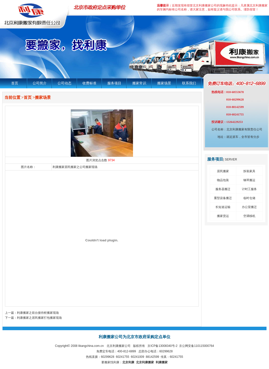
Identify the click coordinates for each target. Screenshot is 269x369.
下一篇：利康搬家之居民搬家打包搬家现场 (33, 317)
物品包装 (223, 180)
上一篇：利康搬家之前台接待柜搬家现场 (32, 313)
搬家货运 (223, 216)
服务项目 (114, 83)
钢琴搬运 (249, 180)
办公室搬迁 (249, 207)
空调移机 (249, 216)
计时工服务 (249, 189)
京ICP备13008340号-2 (162, 346)
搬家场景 (164, 83)
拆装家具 (249, 171)
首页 (14, 83)
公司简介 (40, 83)
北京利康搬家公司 (119, 346)
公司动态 (64, 83)
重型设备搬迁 (223, 198)
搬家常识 (139, 83)
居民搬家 (223, 171)
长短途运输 (222, 207)
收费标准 (89, 83)
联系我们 (189, 83)
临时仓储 (249, 198)
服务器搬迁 (222, 189)
